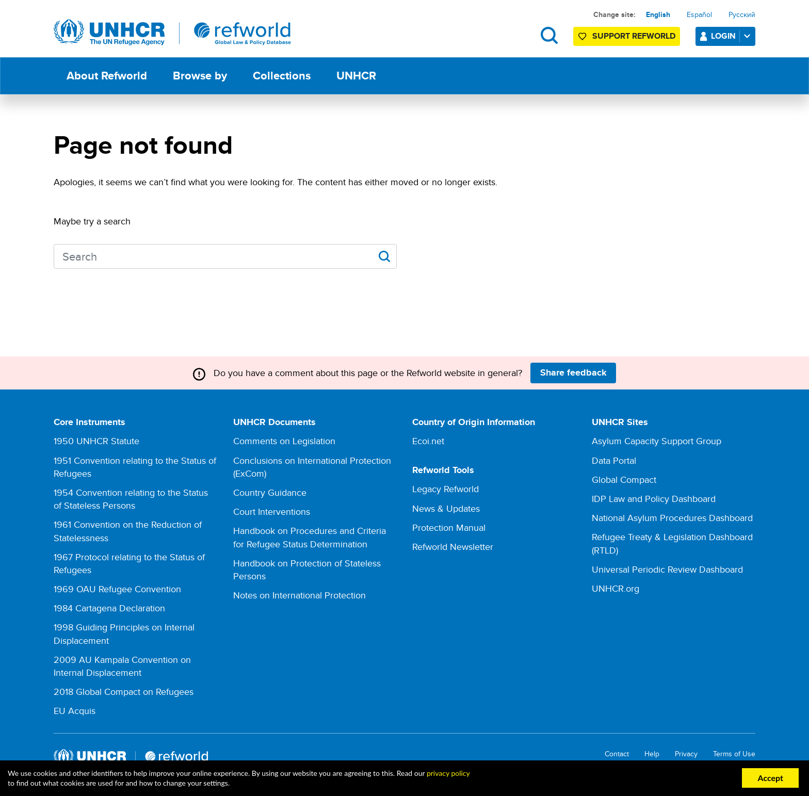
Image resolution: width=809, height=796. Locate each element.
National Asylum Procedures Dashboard (672, 517)
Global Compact (624, 479)
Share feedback (573, 372)
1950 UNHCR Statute (96, 440)
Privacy (686, 754)
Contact (617, 754)
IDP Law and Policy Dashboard (654, 498)
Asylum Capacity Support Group (656, 440)
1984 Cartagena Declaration (109, 608)
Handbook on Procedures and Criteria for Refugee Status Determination (309, 537)
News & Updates (446, 508)
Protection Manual (449, 527)
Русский (742, 14)
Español (699, 14)
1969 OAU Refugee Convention (117, 588)
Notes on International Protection (299, 595)
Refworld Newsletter (452, 546)
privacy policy (448, 773)
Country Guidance (269, 492)
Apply (384, 256)
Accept (770, 778)
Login (732, 36)
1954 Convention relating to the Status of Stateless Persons (131, 499)
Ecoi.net (428, 440)
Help (651, 754)
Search (549, 35)
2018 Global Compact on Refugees (123, 691)
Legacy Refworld (445, 488)
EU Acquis (74, 710)
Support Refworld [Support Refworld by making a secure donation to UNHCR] (633, 36)
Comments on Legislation (284, 440)
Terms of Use (734, 754)
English (658, 14)
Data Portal (614, 460)
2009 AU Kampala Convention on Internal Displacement (122, 666)
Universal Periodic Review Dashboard (667, 569)
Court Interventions (271, 511)
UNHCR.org (615, 588)
